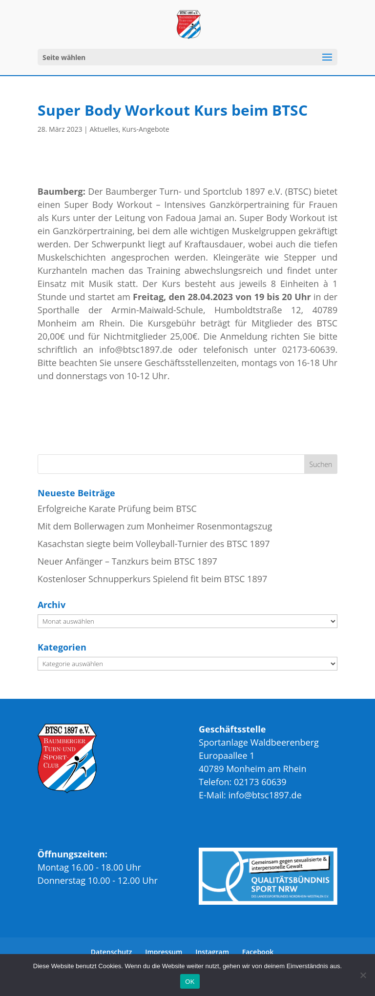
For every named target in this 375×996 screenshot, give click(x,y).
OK (189, 981)
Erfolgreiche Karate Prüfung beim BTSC (117, 508)
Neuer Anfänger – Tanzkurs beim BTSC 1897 (127, 561)
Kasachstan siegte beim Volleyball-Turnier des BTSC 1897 (154, 543)
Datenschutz (111, 951)
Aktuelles (103, 129)
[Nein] (363, 975)
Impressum (163, 951)
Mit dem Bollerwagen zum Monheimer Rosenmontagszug (155, 526)
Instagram (212, 951)
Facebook (257, 951)
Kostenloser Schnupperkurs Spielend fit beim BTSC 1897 (153, 579)
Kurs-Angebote (145, 129)
